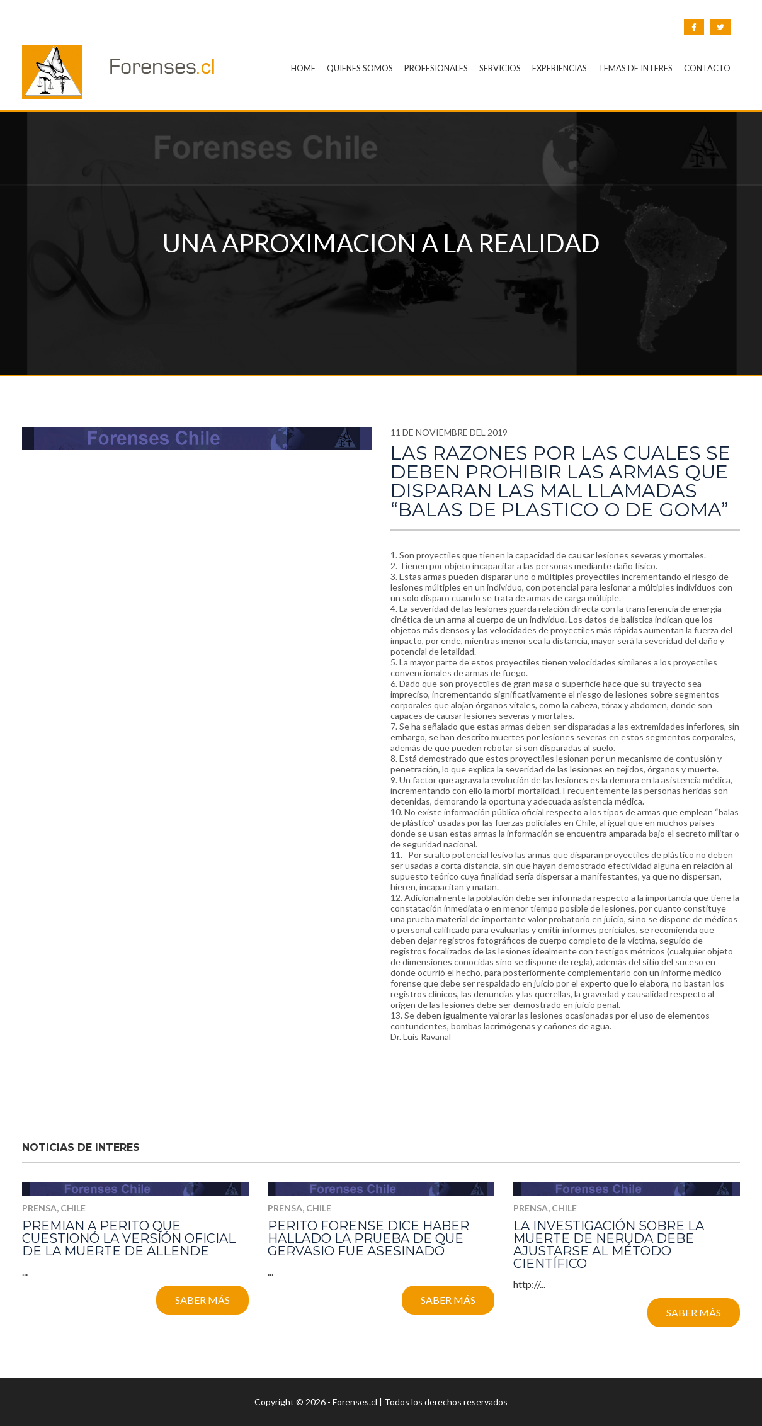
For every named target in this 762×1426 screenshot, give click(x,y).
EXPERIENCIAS (559, 68)
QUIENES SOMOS (360, 68)
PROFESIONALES (436, 68)
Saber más (202, 1300)
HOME (303, 68)
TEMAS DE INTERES (635, 68)
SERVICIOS (500, 68)
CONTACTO (707, 68)
